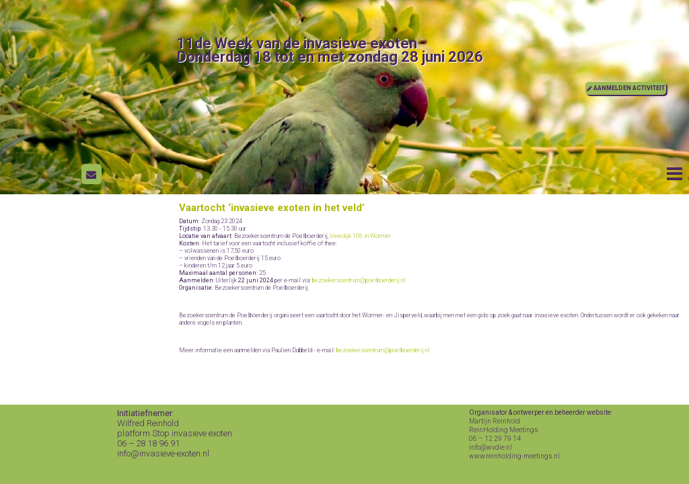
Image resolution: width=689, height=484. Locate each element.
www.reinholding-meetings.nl (514, 456)
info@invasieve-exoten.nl (163, 453)
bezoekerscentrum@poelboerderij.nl (359, 280)
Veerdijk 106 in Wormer (360, 236)
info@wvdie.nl (490, 447)
